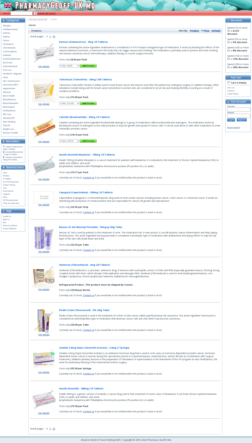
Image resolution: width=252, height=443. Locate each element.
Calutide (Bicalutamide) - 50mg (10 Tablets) (84, 117)
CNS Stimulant (9, 47)
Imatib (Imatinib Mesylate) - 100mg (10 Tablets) (87, 154)
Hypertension (9, 88)
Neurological (9, 107)
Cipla (5, 173)
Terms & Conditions (10, 225)
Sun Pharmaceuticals (11, 182)
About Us (6, 219)
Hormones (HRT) (10, 84)
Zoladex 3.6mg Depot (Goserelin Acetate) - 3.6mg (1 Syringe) (94, 347)
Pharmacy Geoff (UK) (37, 19)
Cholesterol (8, 44)
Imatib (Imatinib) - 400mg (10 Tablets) (81, 388)
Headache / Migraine (12, 73)
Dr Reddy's (7, 179)
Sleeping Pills (9, 118)
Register (242, 120)
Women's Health (10, 132)
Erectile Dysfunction (12, 59)
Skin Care (7, 114)
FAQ (4, 222)
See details (44, 66)
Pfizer (5, 197)
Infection (7, 92)
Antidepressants (10, 29)
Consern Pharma (9, 185)
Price (206, 30)
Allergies (7, 25)
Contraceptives (10, 51)
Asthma (6, 36)
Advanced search (47, 13)
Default (216, 30)
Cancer (6, 40)
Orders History (232, 94)
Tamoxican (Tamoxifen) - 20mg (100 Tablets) (85, 79)
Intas (5, 188)
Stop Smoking (9, 121)
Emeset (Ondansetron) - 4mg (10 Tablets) (83, 41)
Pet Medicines (9, 110)
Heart (5, 77)
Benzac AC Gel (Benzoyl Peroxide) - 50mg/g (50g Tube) (90, 227)
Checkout (230, 91)
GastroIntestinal (10, 66)
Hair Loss (7, 70)
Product (194, 30)
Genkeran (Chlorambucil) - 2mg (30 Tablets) (84, 264)
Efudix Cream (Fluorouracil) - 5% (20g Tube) (84, 310)
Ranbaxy (6, 176)
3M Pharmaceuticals (10, 200)
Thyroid (6, 125)
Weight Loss (8, 129)
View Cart (230, 88)
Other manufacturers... (11, 203)
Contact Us (7, 216)
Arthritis (6, 33)
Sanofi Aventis (8, 191)
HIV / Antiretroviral (11, 81)
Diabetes (7, 55)
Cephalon (6, 194)
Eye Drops (7, 62)
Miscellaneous (9, 99)
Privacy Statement (9, 228)
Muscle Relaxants (10, 103)
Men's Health (9, 95)
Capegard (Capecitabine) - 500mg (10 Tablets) (86, 192)
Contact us (88, 177)
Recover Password (233, 127)
